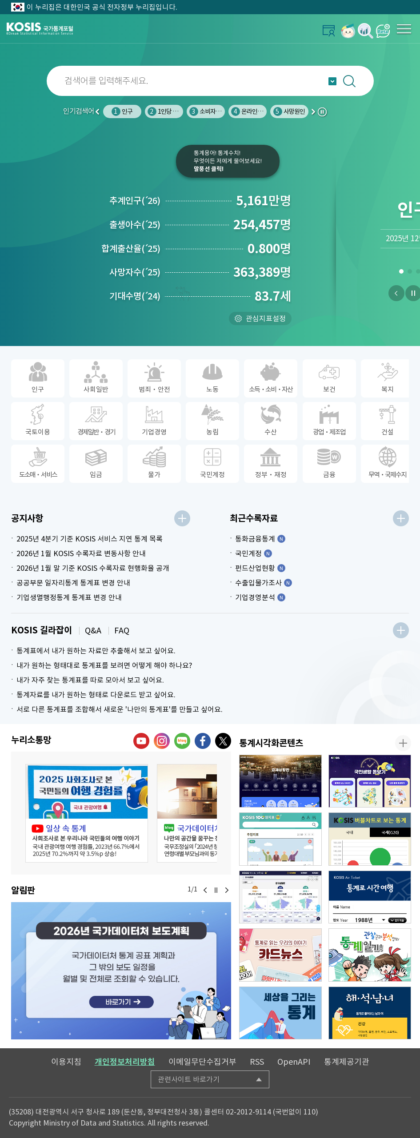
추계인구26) (134, 201)
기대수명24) (134, 296)
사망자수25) (134, 272)
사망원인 (289, 111)
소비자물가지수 (213, 111)
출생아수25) (134, 225)
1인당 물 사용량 (172, 111)
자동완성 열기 (332, 81)
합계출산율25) (130, 249)
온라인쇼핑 (249, 111)
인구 (122, 111)
